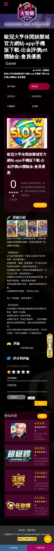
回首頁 (22, 530)
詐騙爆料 (11, 106)
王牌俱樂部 (40, 473)
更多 (42, 416)
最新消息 (31, 530)
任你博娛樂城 (40, 498)
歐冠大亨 (11, 238)
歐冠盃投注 (37, 96)
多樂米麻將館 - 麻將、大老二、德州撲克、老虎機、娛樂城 (40, 423)
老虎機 (35, 106)
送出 (41, 403)
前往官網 (40, 205)
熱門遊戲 (11, 86)
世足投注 (11, 96)
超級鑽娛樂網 (40, 448)
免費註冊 (40, 548)
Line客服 (13, 548)
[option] (27, 133)
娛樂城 (35, 86)
